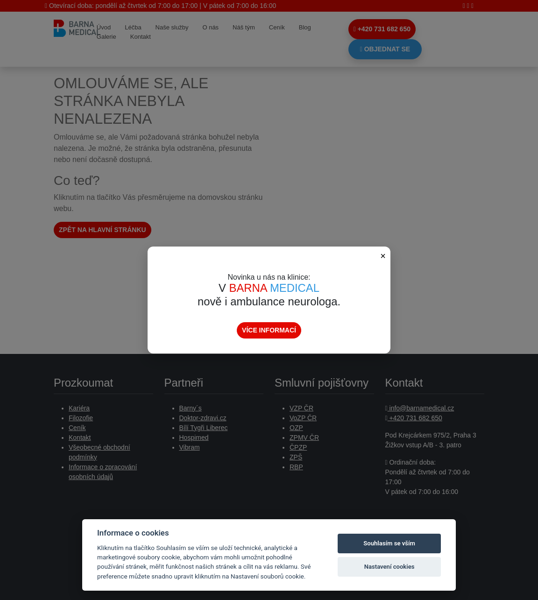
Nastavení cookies (389, 566)
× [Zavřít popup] (383, 256)
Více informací (269, 330)
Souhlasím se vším (389, 543)
